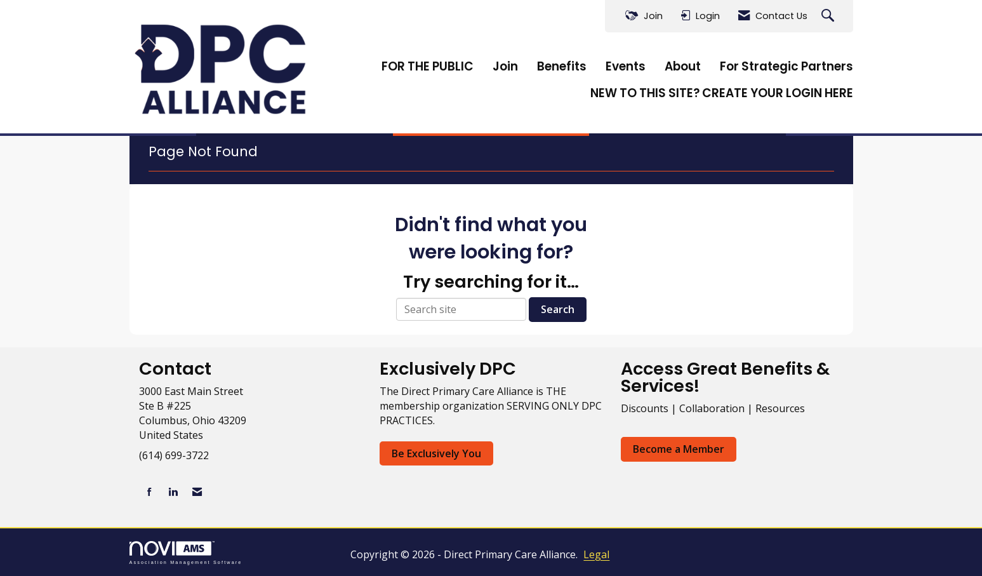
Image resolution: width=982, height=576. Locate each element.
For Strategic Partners (786, 66)
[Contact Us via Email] (197, 492)
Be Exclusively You (436, 453)
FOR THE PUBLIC (428, 66)
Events (626, 66)
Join (505, 66)
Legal (596, 554)
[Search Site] (829, 16)
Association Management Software (185, 553)
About (683, 66)
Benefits (562, 66)
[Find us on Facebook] (149, 492)
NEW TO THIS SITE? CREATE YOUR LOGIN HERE (721, 93)
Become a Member (678, 449)
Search (557, 309)
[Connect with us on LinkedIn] (173, 492)
